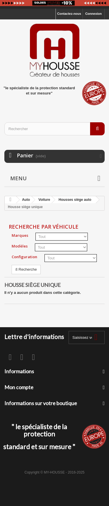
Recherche (26, 269)
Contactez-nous (69, 13)
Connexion (93, 13)
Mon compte (18, 387)
